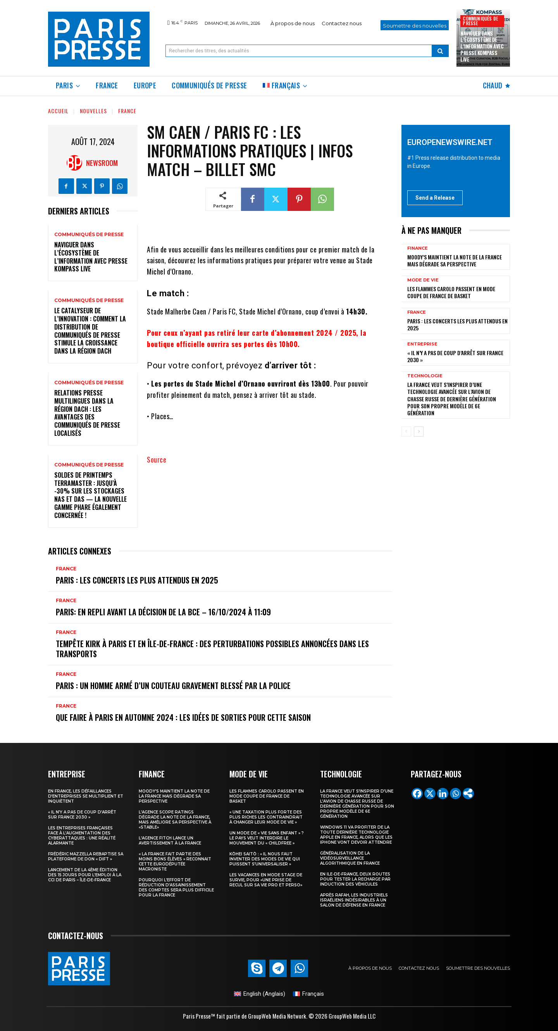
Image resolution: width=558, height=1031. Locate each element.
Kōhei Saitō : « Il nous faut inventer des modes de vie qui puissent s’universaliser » (264, 859)
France (127, 111)
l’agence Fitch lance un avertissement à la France (170, 841)
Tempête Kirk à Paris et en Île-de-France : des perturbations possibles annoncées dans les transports (212, 649)
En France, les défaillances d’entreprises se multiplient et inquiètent (85, 796)
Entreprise (422, 344)
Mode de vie (423, 280)
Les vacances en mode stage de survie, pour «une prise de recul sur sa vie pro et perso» (265, 880)
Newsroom (102, 163)
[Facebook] (417, 793)
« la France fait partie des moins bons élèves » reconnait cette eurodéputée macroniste (175, 861)
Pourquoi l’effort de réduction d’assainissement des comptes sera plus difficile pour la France (176, 887)
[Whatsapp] (455, 793)
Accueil (58, 111)
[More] (468, 793)
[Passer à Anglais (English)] (259, 994)
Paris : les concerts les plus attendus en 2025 (137, 580)
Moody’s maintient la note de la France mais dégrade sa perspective (454, 260)
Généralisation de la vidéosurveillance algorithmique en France (350, 858)
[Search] (440, 51)
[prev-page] (406, 432)
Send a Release (435, 198)
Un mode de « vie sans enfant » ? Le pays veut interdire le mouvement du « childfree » (266, 838)
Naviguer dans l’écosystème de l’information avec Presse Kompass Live (481, 46)
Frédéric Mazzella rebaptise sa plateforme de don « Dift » (85, 856)
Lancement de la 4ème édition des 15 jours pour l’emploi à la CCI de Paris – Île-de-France (84, 874)
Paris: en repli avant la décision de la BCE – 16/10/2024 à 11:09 (163, 612)
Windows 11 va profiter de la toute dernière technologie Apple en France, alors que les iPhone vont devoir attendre (356, 835)
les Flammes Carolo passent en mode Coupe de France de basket (451, 292)
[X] (430, 793)
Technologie (425, 376)
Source (156, 459)
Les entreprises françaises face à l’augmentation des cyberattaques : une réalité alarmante (81, 835)
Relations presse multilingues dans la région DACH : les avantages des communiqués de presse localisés (87, 413)
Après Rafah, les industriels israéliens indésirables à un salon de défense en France (354, 900)
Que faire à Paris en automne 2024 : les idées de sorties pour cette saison (183, 717)
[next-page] (419, 432)
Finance (417, 248)
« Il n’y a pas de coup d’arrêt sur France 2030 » (455, 356)
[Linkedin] (442, 793)
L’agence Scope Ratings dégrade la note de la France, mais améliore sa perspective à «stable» (175, 820)
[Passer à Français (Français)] (308, 994)
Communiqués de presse (480, 20)
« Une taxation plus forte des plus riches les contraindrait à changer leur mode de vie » (266, 817)
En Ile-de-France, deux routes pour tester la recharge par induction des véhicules (355, 879)
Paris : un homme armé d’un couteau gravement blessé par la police (173, 685)
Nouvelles (93, 111)
